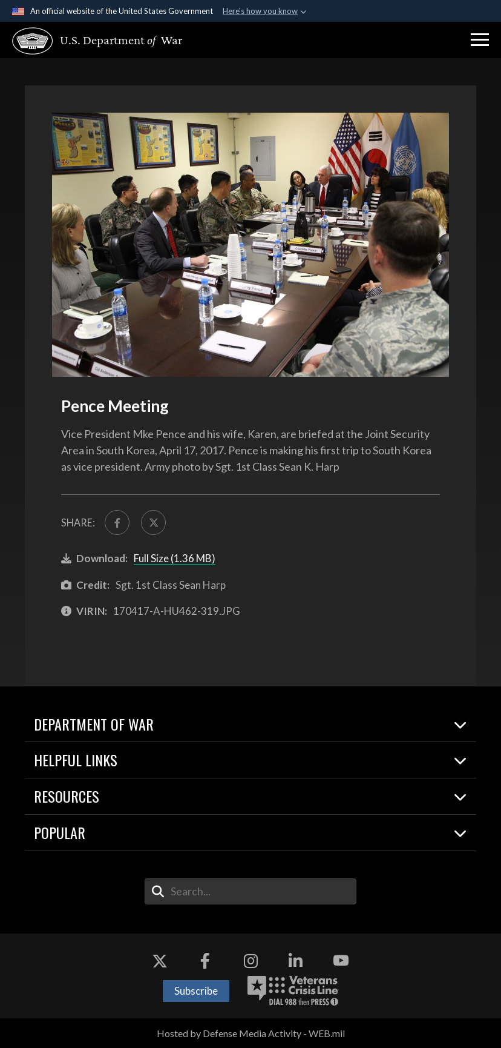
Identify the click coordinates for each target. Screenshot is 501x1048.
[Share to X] (153, 522)
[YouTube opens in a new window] (341, 961)
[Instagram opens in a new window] (250, 961)
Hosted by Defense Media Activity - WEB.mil (251, 1033)
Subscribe (196, 990)
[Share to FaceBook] (117, 522)
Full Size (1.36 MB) (174, 558)
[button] (480, 40)
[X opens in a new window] (160, 961)
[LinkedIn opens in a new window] (296, 961)
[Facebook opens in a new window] (205, 961)
